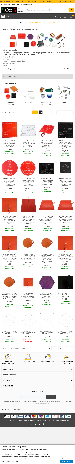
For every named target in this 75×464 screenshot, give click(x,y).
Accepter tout (66, 461)
